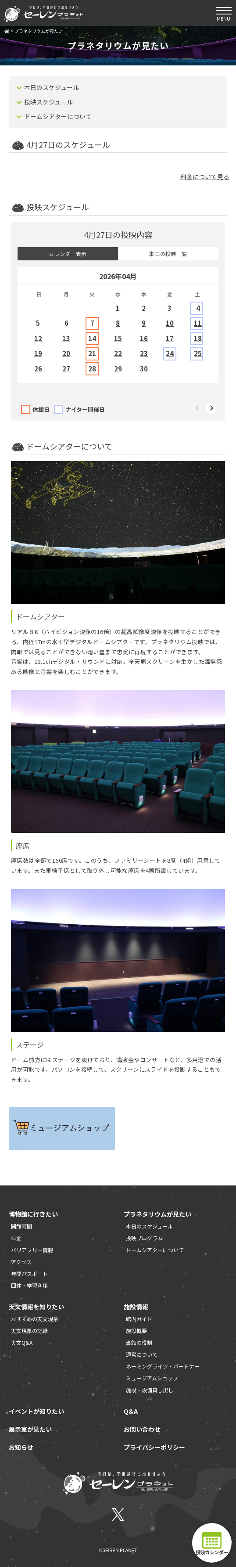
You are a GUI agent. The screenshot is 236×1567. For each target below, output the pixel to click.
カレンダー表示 (68, 253)
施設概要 (136, 1330)
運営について (141, 1354)
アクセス (21, 1261)
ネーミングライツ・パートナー (163, 1366)
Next (211, 408)
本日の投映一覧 (168, 253)
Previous (197, 408)
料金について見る (204, 176)
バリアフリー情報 (32, 1250)
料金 (16, 1238)
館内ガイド (139, 1318)
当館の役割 (139, 1342)
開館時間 (21, 1226)
